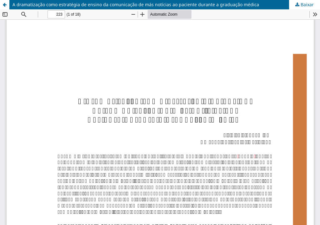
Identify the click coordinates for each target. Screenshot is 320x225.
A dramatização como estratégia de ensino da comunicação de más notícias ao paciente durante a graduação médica (135, 5)
